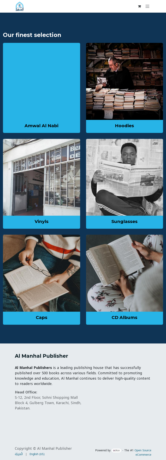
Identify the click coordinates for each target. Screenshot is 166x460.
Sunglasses (124, 221)
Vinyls (41, 221)
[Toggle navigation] (147, 6)
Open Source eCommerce (143, 452)
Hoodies (124, 125)
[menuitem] (19, 454)
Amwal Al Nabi (41, 125)
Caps (41, 317)
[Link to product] (124, 81)
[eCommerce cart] (139, 6)
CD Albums (124, 317)
